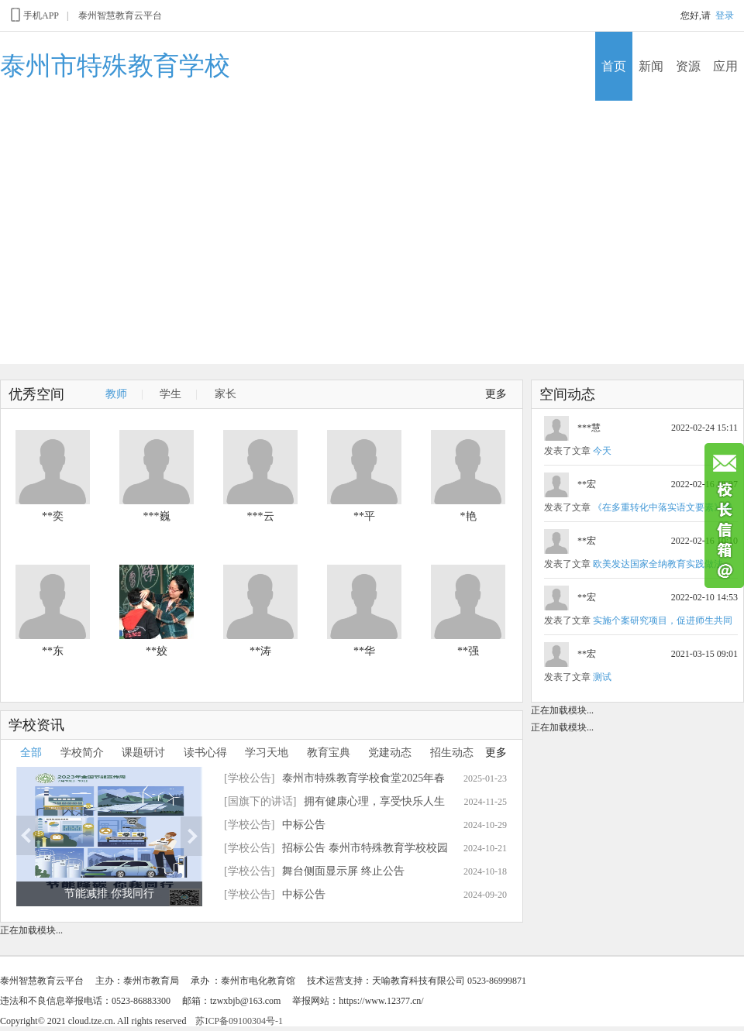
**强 (468, 651)
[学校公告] (249, 778)
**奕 (53, 516)
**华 (364, 651)
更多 (496, 394)
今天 (602, 450)
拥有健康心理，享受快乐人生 (374, 801)
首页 (613, 66)
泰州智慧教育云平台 (120, 15)
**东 (53, 651)
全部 (31, 752)
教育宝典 (328, 752)
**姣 (156, 651)
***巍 (156, 516)
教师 (116, 394)
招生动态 (452, 752)
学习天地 (266, 752)
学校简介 (82, 752)
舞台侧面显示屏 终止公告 (343, 871)
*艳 (468, 516)
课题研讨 (143, 752)
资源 (688, 66)
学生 (170, 394)
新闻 (651, 66)
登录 (724, 15)
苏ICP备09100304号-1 (239, 1021)
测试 (602, 677)
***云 (260, 516)
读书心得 (205, 752)
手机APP (33, 14)
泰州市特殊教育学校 (115, 66)
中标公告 (304, 824)
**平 (364, 516)
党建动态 (390, 752)
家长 (225, 394)
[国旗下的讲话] (260, 801)
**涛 (260, 651)
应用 (725, 66)
